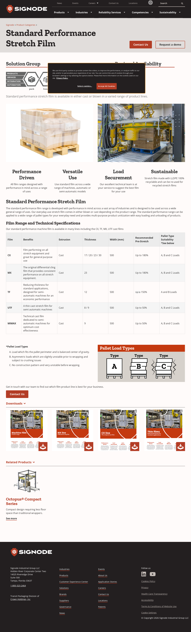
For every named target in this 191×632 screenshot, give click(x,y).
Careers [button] (92, 3)
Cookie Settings (149, 612)
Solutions (64, 588)
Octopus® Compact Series (23, 501)
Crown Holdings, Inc (20, 599)
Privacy (144, 587)
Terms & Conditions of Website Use (159, 606)
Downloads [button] (14, 403)
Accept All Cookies (106, 86)
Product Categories (25, 24)
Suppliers (64, 600)
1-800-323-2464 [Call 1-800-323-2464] (18, 585)
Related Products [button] (18, 462)
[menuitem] (59, 12)
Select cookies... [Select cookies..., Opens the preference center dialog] (84, 86)
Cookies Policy (148, 581)
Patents (102, 606)
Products (63, 575)
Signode (10, 24)
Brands (63, 594)
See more (11, 518)
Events (75, 3)
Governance (65, 606)
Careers (102, 588)
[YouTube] (153, 574)
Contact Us (113, 3)
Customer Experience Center (73, 581)
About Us (102, 575)
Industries (64, 569)
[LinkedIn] (143, 574)
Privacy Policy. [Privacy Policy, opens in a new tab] (62, 78)
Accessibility (147, 600)
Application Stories (107, 581)
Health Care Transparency (154, 593)
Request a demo (172, 44)
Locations (133, 3)
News (59, 3)
